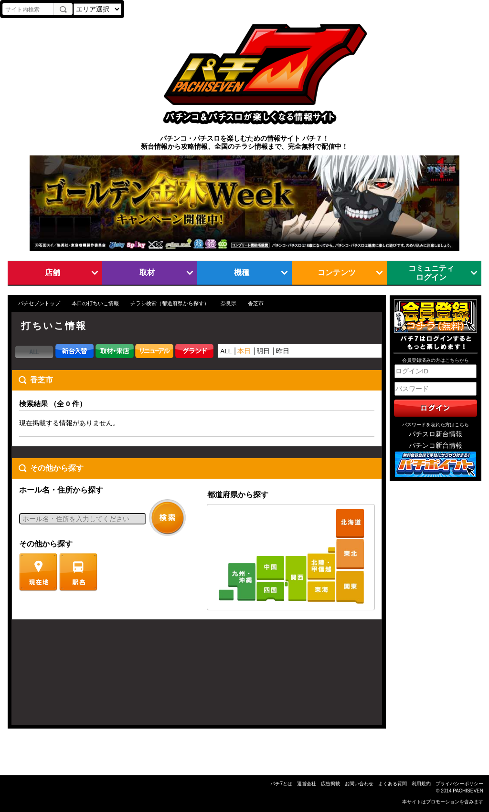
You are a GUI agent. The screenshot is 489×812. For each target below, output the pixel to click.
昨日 (282, 351)
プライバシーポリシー (459, 783)
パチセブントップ (39, 303)
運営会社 (306, 783)
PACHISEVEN (468, 790)
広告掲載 (330, 783)
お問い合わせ (359, 783)
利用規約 (421, 783)
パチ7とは (281, 783)
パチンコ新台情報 (435, 445)
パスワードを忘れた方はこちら (435, 424)
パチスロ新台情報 (435, 434)
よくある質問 (392, 783)
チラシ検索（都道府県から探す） (169, 303)
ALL (226, 351)
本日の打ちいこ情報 (95, 303)
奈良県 (228, 303)
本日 (244, 351)
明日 (263, 351)
